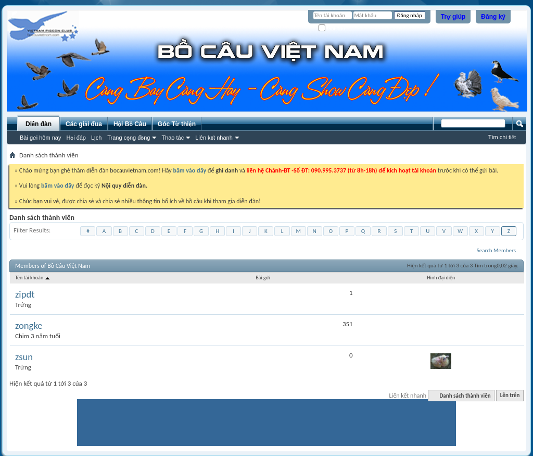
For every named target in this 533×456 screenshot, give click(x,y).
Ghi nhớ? (333, 28)
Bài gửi (263, 277)
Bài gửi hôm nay (40, 137)
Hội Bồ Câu (129, 124)
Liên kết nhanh (214, 137)
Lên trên (510, 395)
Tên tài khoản (33, 277)
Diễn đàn (39, 124)
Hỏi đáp (76, 137)
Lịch (96, 137)
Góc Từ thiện (177, 124)
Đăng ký (493, 16)
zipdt (25, 294)
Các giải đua (84, 124)
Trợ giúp (453, 16)
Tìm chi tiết (502, 137)
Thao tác (172, 137)
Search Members (496, 250)
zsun (24, 357)
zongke (29, 325)
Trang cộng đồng (128, 137)
